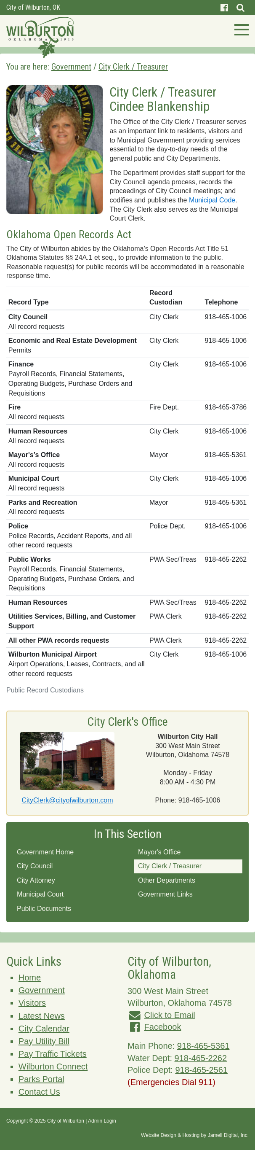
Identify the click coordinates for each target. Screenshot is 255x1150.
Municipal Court (40, 894)
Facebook (162, 1026)
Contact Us (39, 1091)
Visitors (32, 1002)
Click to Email (169, 1015)
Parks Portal (41, 1079)
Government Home (45, 852)
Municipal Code (212, 200)
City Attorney (36, 880)
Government (42, 990)
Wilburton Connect (53, 1066)
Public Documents (44, 908)
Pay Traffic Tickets (53, 1053)
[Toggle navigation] (239, 28)
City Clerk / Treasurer (170, 866)
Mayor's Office (159, 852)
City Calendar (44, 1028)
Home (30, 977)
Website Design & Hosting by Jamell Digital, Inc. (195, 1135)
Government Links (165, 894)
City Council (35, 866)
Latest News (42, 1016)
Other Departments (166, 880)
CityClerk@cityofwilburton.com (67, 800)
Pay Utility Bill (44, 1041)
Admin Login (102, 1121)
